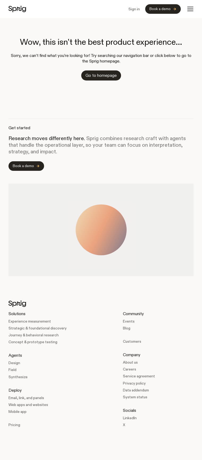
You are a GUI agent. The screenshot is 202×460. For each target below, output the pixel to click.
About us (130, 362)
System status (135, 397)
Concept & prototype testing (32, 342)
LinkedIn (130, 418)
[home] (17, 9)
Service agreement (139, 376)
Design (14, 362)
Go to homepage (101, 75)
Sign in (134, 9)
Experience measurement (29, 321)
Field (12, 369)
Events (129, 321)
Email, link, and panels (26, 397)
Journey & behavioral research (33, 335)
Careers (129, 369)
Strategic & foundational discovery (37, 328)
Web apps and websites (28, 404)
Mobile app (17, 411)
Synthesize (18, 376)
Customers (132, 341)
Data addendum (136, 390)
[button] (190, 9)
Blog (126, 328)
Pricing (14, 424)
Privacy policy (134, 383)
